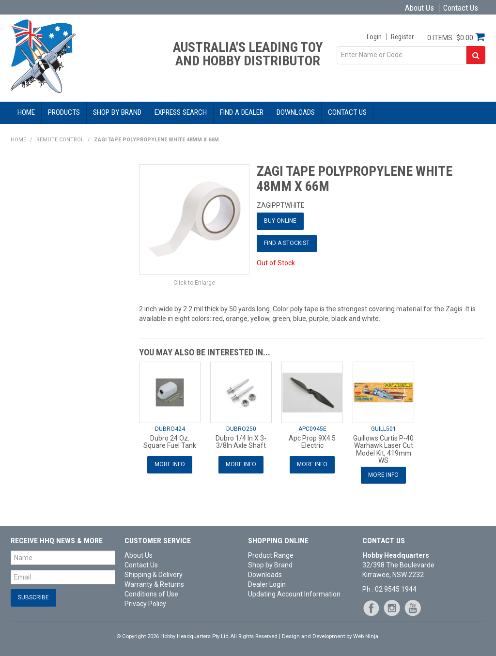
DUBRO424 (170, 429)
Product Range (271, 555)
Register (402, 36)
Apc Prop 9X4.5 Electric (312, 441)
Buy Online (280, 220)
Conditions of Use (151, 594)
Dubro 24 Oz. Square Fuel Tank (169, 441)
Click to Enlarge (194, 282)
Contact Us (460, 8)
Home (26, 112)
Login (374, 36)
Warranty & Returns (154, 584)
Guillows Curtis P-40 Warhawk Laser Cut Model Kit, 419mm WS (383, 449)
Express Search (181, 112)
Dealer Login (267, 584)
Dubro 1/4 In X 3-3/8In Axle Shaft (241, 441)
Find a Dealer (242, 112)
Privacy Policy (145, 604)
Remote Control (60, 140)
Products (64, 112)
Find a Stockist (287, 243)
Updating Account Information (294, 594)
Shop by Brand (117, 112)
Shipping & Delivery (153, 575)
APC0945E (312, 429)
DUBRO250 (241, 429)
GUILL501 (383, 429)
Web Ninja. (366, 636)
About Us (419, 8)
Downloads (296, 112)
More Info (170, 464)
